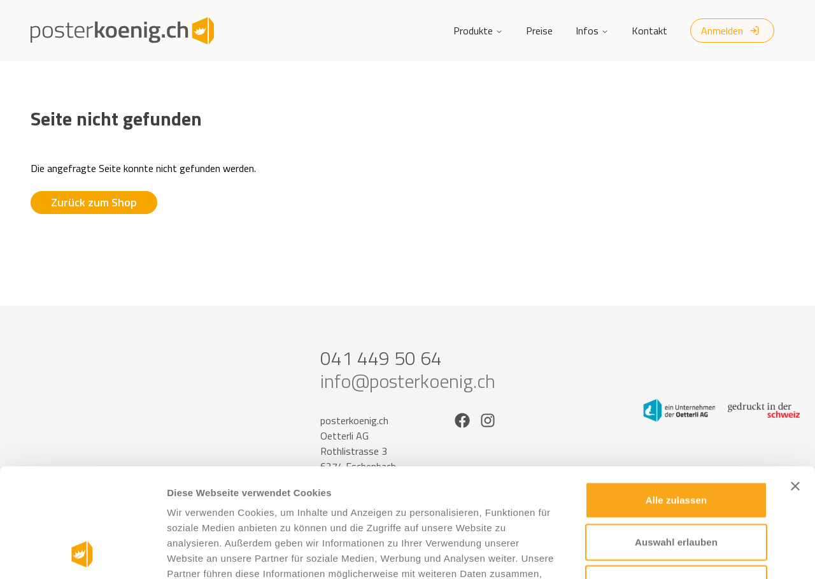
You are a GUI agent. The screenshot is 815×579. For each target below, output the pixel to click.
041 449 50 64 (381, 358)
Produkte (478, 30)
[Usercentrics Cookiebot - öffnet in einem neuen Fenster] (82, 554)
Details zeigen (677, 553)
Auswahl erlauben (676, 439)
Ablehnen (676, 481)
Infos (592, 30)
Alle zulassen (676, 397)
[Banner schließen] (795, 384)
